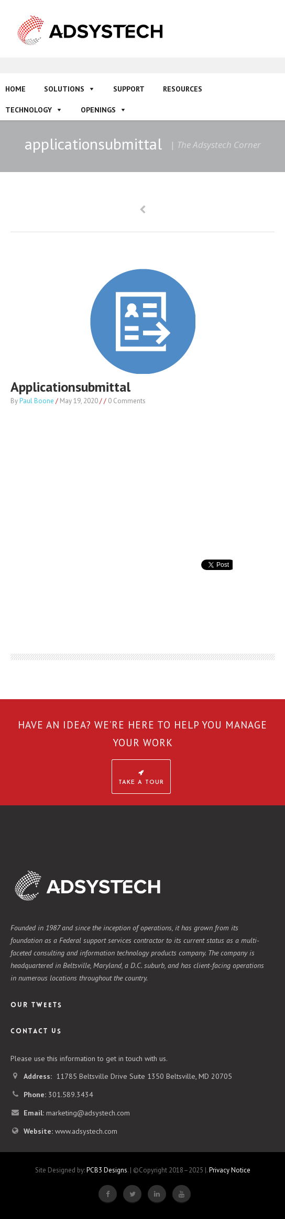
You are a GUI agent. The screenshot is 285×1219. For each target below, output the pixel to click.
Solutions (64, 89)
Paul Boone (36, 400)
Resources (182, 89)
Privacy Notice (229, 1170)
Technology (28, 110)
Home (15, 89)
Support (129, 89)
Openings (98, 110)
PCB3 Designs (106, 1170)
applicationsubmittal (70, 386)
